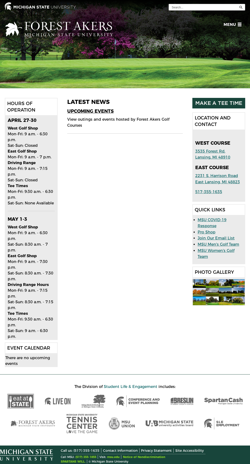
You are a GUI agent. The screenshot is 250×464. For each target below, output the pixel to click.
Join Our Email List (216, 238)
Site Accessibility (189, 450)
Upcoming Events (90, 111)
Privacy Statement (156, 450)
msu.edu (113, 457)
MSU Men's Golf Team (218, 244)
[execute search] (241, 7)
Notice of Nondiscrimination (144, 457)
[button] (232, 25)
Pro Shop (206, 232)
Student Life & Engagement (130, 386)
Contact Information (120, 450)
